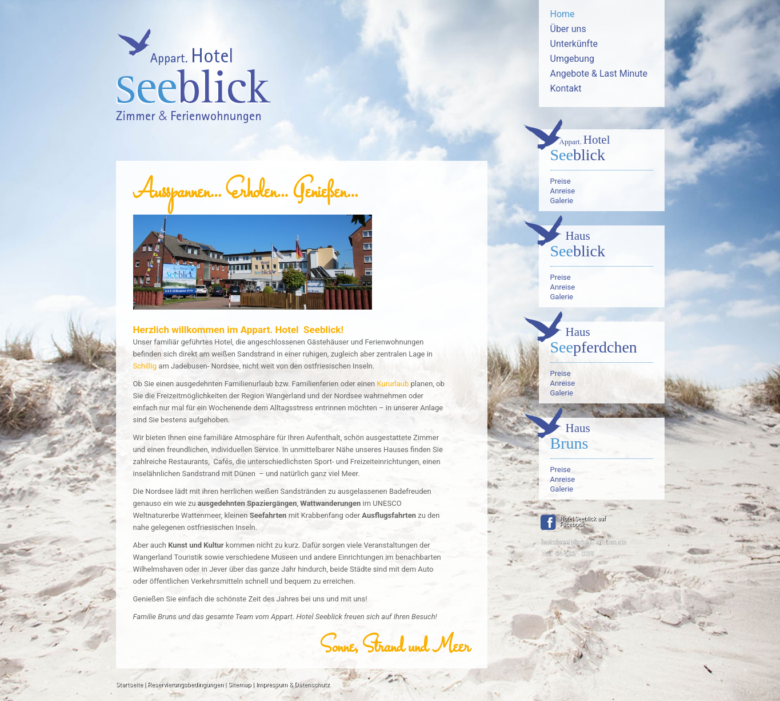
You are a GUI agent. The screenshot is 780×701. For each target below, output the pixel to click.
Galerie (561, 200)
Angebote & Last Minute (598, 73)
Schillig (145, 366)
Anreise (562, 191)
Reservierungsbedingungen (185, 684)
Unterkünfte (574, 43)
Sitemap (239, 684)
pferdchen (601, 341)
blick (601, 149)
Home (562, 14)
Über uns (568, 28)
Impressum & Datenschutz (293, 684)
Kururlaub (393, 383)
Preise (560, 181)
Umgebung (572, 58)
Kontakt (566, 88)
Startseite (129, 684)
